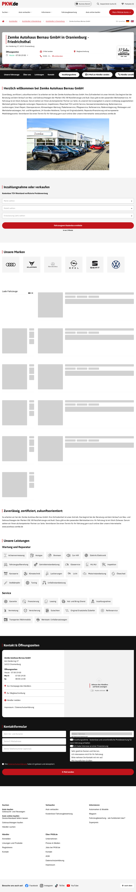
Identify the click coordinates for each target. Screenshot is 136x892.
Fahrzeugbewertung (69, 12)
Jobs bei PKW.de (53, 847)
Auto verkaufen (52, 809)
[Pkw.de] (3, 21)
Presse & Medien (53, 843)
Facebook (33, 886)
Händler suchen (9, 827)
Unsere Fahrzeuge (11, 74)
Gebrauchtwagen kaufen (12, 823)
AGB (48, 856)
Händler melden (12, 700)
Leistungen (39, 74)
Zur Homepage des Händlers (17, 686)
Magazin (92, 814)
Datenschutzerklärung (17, 764)
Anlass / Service (102, 733)
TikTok (61, 886)
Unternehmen (51, 839)
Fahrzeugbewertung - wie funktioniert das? (107, 818)
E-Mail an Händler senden (97, 74)
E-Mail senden (48, 51)
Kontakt (51, 74)
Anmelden (6, 839)
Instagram (48, 886)
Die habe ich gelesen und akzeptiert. (30, 764)
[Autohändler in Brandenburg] (31, 21)
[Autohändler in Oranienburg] (55, 21)
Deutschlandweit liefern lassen (24, 817)
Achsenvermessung (102, 736)
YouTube (75, 886)
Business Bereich (83, 4)
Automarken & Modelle (98, 809)
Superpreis (93, 822)
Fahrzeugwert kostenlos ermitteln (68, 225)
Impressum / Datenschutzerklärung (19, 707)
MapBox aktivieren (100, 690)
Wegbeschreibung (82, 51)
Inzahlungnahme (69, 74)
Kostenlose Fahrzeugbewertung (59, 814)
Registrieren (7, 847)
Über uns (27, 74)
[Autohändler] (13, 21)
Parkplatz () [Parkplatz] (128, 4)
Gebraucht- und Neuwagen (24, 810)
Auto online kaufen (93, 12)
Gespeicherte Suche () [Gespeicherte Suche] (106, 4)
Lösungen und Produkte (12, 843)
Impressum (50, 865)
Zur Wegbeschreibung (14, 693)
